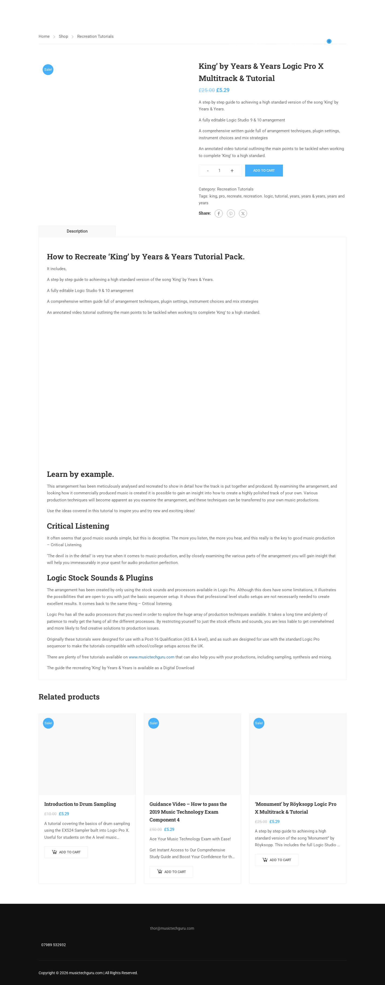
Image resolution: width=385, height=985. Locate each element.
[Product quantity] (220, 170)
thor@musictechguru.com (172, 928)
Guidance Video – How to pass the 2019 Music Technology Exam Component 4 (188, 812)
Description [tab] (77, 231)
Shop (229, 28)
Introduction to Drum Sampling (80, 804)
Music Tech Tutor (147, 28)
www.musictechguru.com (151, 657)
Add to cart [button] (70, 852)
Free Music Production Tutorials (308, 28)
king (213, 196)
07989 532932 (53, 945)
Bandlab (254, 28)
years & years (313, 196)
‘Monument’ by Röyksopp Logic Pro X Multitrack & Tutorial (295, 808)
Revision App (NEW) (294, 44)
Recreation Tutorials (235, 189)
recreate (234, 196)
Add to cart (264, 170)
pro (222, 196)
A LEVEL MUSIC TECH (194, 28)
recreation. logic (258, 196)
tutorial (281, 196)
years (294, 196)
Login (341, 45)
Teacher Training (247, 44)
